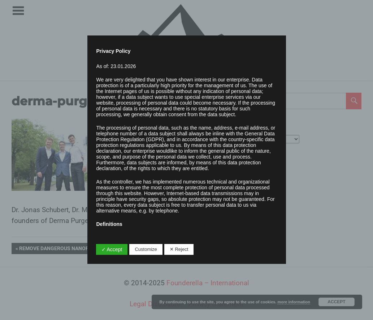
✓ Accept (111, 249)
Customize (146, 249)
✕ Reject (179, 249)
